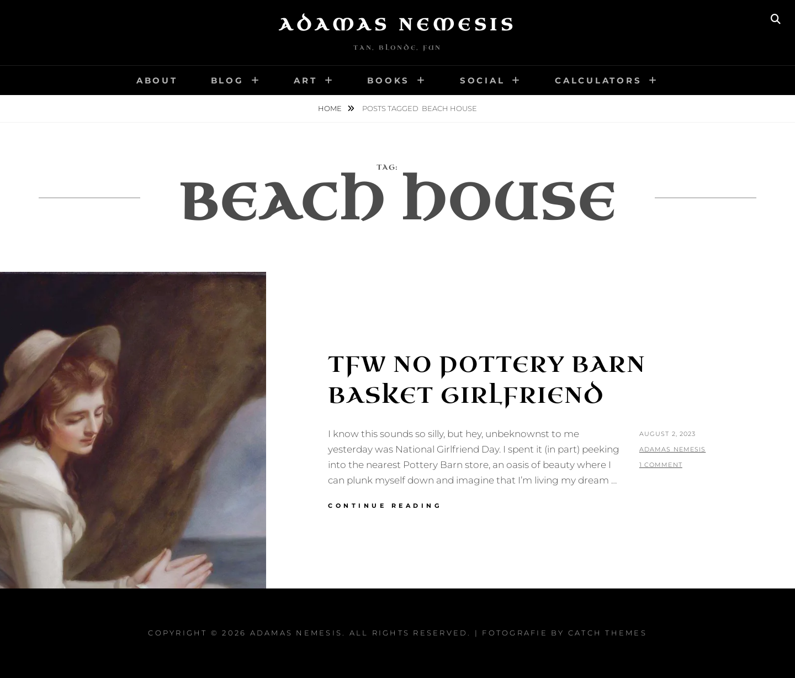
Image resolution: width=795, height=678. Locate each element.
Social (482, 80)
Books (388, 80)
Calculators (598, 80)
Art (305, 80)
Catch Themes (607, 632)
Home (330, 108)
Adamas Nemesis (397, 25)
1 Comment (660, 465)
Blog (227, 80)
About (157, 80)
